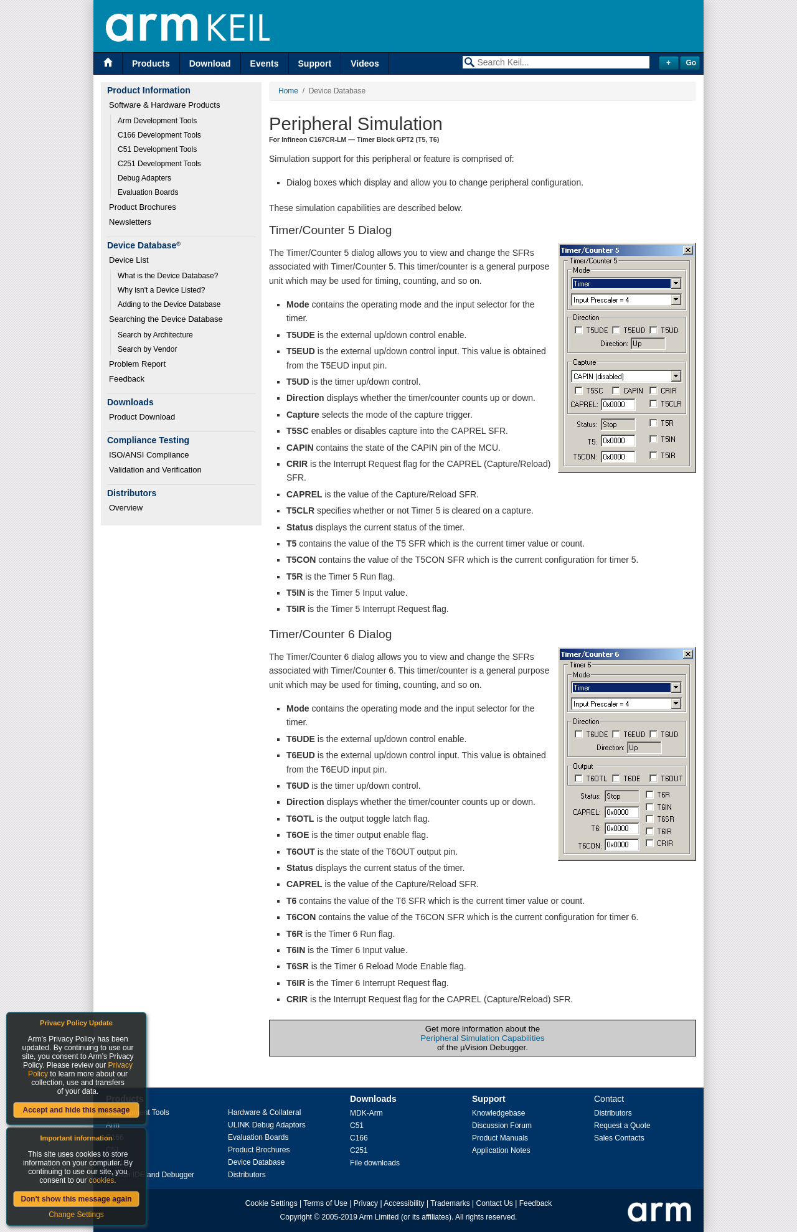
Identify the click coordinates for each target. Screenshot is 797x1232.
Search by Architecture (155, 335)
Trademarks (450, 1203)
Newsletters (130, 222)
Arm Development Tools (157, 120)
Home (288, 91)
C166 (359, 1138)
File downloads (375, 1163)
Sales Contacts (619, 1138)
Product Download (142, 416)
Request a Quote (622, 1125)
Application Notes (501, 1150)
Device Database (256, 1162)
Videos (365, 63)
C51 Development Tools (157, 149)
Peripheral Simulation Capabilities (482, 1038)
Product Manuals (500, 1138)
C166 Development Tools (159, 135)
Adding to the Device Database (169, 304)
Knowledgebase (498, 1113)
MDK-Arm (366, 1113)
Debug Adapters (144, 178)
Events (264, 63)
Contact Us (494, 1203)
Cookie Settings (271, 1203)
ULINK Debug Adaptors (267, 1125)
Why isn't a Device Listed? (161, 290)
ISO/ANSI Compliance (149, 454)
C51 (357, 1125)
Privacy (366, 1203)
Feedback (126, 378)
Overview (126, 507)
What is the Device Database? (168, 275)
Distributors (247, 1174)
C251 (359, 1150)
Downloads (373, 1099)
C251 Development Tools (159, 163)
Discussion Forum (502, 1125)
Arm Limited (379, 1217)
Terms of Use (325, 1203)
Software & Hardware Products (164, 105)
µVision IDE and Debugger (150, 1174)
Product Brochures (142, 207)
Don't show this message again (76, 1199)
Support (315, 63)
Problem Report (137, 364)
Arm (113, 1125)
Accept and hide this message (76, 1110)
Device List (129, 260)
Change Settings (76, 1214)
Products (151, 63)
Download (210, 63)
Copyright (296, 1217)
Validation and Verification (155, 469)
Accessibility (404, 1203)
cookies (102, 1180)
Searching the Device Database (166, 319)
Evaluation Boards (148, 192)
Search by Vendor (147, 349)
